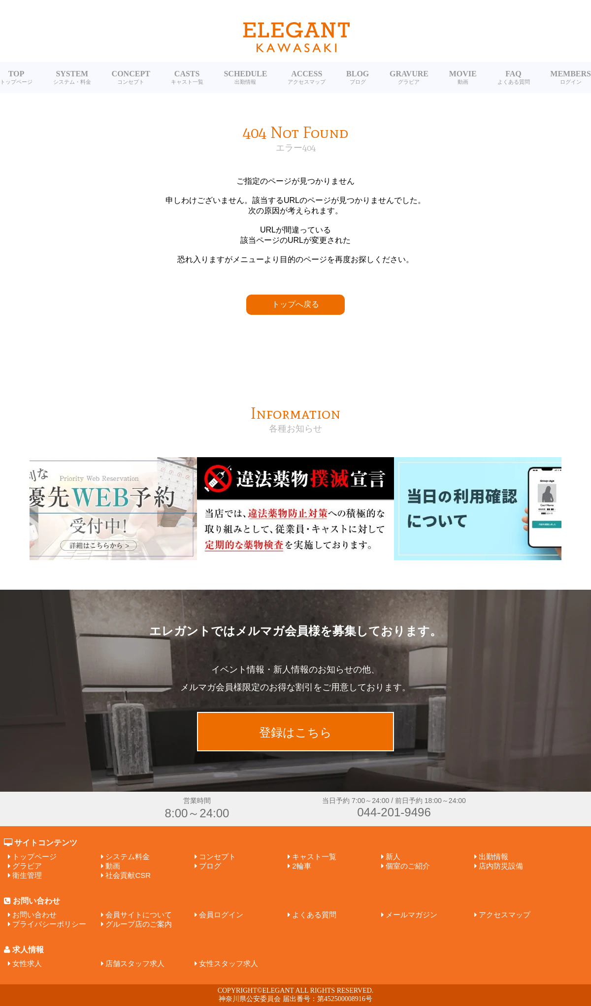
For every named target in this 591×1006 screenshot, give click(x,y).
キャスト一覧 (314, 856)
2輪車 (301, 866)
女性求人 (27, 963)
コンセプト (217, 856)
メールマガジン (411, 914)
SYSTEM (72, 77)
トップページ (34, 856)
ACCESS (307, 77)
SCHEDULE (245, 77)
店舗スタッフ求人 (134, 963)
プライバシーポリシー (49, 924)
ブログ (210, 866)
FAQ (513, 77)
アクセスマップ (504, 914)
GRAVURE (409, 77)
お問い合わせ (34, 914)
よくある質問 (314, 914)
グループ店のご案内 (138, 924)
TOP (16, 77)
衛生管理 (27, 875)
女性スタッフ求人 (228, 963)
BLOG (357, 77)
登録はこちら (295, 732)
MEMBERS (570, 77)
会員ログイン (221, 914)
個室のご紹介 (408, 866)
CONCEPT (131, 77)
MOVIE (463, 77)
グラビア (27, 866)
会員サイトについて (138, 914)
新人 (393, 856)
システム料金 (127, 856)
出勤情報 (493, 856)
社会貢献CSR (128, 875)
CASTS (187, 77)
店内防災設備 (501, 866)
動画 (112, 866)
